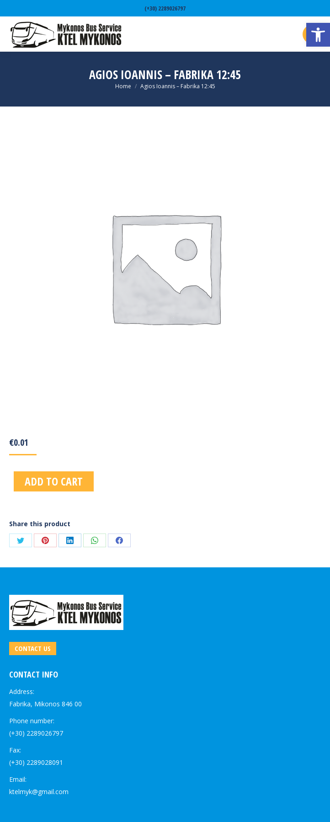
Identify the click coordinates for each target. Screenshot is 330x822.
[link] (318, 35)
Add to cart (54, 481)
